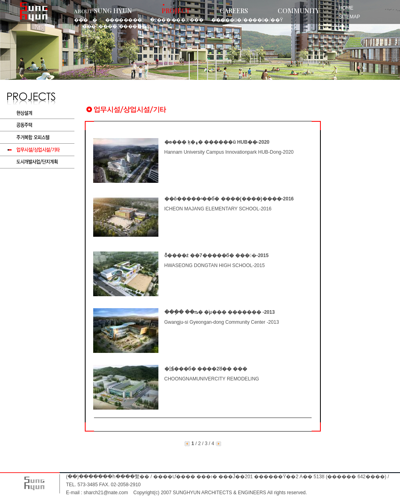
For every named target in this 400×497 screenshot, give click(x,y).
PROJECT (176, 10)
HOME (346, 8)
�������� (123, 19)
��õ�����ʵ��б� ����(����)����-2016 (229, 199)
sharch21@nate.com (106, 492)
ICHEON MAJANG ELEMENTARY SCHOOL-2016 (218, 209)
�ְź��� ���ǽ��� (176, 19)
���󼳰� (85, 19)
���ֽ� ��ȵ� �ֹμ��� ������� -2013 (219, 312)
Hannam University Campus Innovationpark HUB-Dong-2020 (229, 152)
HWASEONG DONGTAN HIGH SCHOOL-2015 (214, 265)
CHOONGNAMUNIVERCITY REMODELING (211, 379)
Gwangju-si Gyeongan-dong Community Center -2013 (221, 322)
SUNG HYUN (103, 10)
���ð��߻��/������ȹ (116, 26)
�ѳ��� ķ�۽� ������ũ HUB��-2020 (217, 142)
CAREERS (234, 10)
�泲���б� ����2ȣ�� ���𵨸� (206, 369)
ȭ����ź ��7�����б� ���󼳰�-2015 (216, 255)
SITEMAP (349, 17)
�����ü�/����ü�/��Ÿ (247, 19)
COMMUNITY (299, 10)
